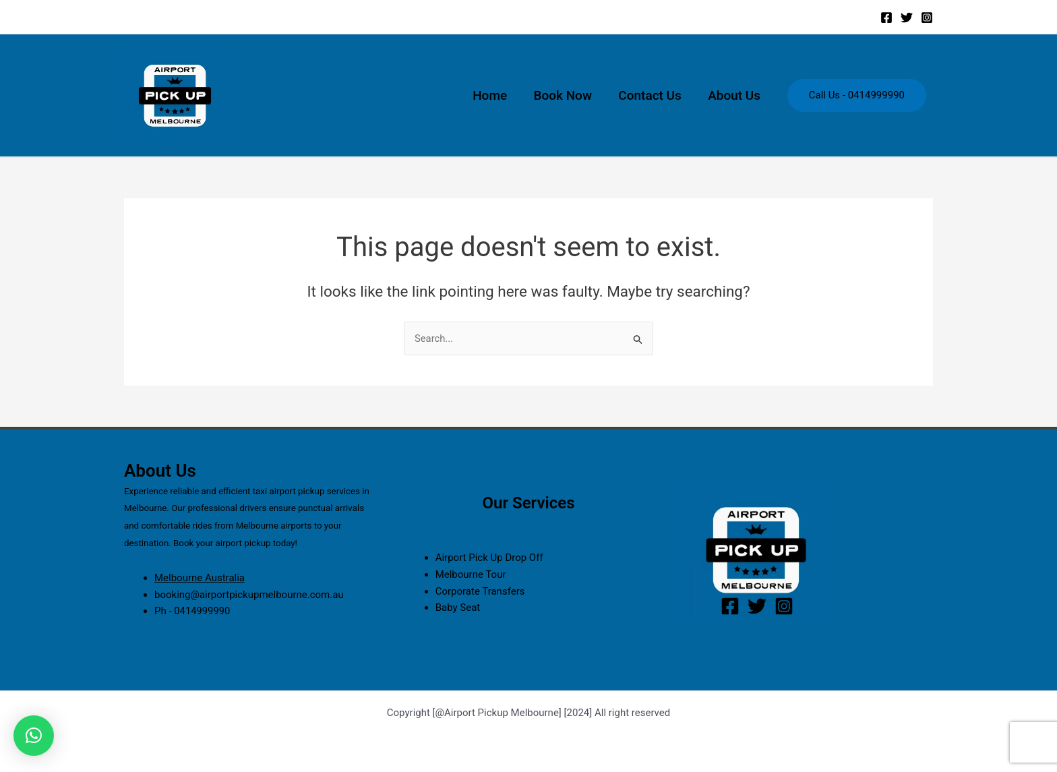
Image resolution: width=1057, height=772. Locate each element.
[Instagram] (927, 17)
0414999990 (202, 611)
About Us (734, 95)
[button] (33, 735)
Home (493, 95)
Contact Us (651, 95)
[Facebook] (886, 17)
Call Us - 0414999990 (857, 95)
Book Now (565, 95)
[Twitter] (907, 17)
